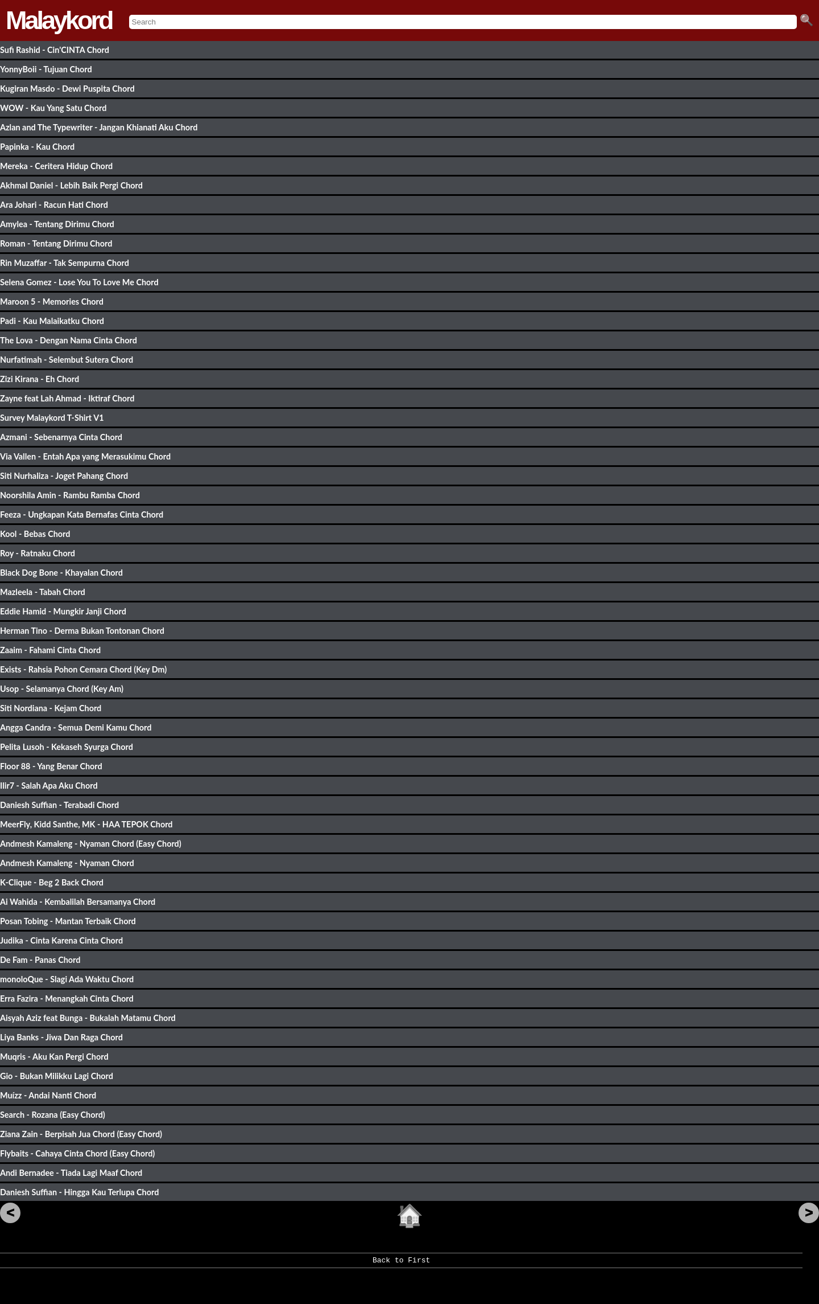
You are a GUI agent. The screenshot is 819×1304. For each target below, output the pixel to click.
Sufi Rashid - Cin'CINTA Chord (54, 50)
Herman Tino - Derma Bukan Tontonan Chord (82, 630)
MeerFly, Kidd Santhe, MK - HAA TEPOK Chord (86, 824)
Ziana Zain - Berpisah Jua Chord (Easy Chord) (81, 1134)
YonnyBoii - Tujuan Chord (46, 69)
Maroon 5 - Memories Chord (52, 301)
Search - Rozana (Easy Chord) (52, 1115)
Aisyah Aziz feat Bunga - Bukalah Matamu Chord (88, 1018)
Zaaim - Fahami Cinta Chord (50, 650)
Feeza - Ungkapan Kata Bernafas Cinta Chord (81, 514)
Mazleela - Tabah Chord (42, 592)
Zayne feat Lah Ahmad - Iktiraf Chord (67, 398)
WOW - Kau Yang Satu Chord (53, 108)
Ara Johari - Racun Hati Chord (54, 205)
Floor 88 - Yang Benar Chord (51, 766)
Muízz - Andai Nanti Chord (48, 1095)
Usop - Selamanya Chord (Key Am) (61, 689)
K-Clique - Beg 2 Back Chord (52, 882)
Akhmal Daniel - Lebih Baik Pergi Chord (71, 185)
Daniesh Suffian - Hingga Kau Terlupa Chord (79, 1192)
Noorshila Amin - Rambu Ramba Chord (70, 495)
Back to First (401, 1264)
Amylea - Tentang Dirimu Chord (57, 224)
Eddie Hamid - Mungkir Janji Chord (63, 611)
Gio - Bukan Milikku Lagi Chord (56, 1076)
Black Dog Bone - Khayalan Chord (61, 572)
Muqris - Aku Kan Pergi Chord (54, 1056)
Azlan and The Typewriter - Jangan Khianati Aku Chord (98, 127)
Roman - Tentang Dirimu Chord (56, 243)
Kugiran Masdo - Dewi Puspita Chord (67, 88)
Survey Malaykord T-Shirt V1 (52, 418)
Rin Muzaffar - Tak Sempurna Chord (64, 263)
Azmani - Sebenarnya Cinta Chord (61, 437)
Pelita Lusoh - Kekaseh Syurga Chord (66, 747)
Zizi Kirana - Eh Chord (39, 379)
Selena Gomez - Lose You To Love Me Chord (79, 282)
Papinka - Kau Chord (37, 146)
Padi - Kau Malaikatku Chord (52, 321)
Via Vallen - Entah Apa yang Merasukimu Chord (85, 456)
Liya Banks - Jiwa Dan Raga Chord (61, 1037)
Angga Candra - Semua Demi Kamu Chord (75, 727)
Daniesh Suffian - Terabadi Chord (59, 805)
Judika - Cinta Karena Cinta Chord (61, 940)
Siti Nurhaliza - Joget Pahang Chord (64, 476)
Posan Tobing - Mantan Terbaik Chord (68, 921)
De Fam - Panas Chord (40, 960)
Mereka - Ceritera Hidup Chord (56, 166)
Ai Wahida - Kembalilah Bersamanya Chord (77, 902)
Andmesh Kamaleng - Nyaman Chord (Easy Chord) (90, 843)
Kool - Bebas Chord (35, 534)
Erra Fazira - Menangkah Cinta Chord (67, 998)
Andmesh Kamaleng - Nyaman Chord (67, 863)
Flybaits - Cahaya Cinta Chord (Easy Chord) (77, 1153)
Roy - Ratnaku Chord (37, 553)
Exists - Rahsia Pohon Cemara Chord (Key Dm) (83, 669)
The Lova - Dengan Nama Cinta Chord (68, 340)
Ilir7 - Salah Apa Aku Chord (49, 785)
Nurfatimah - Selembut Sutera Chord (66, 359)
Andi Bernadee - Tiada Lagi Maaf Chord (71, 1173)
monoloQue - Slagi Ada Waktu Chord (67, 979)
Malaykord (59, 20)
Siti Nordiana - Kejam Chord (50, 708)
